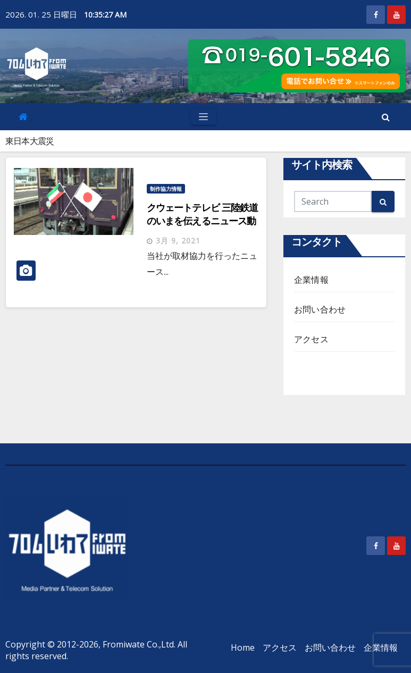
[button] (386, 117)
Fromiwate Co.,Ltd (138, 644)
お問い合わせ (320, 309)
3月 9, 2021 (178, 240)
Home (243, 647)
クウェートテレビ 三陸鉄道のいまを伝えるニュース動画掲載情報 (202, 220)
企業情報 (311, 279)
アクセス (311, 339)
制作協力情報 (166, 188)
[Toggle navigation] (203, 116)
